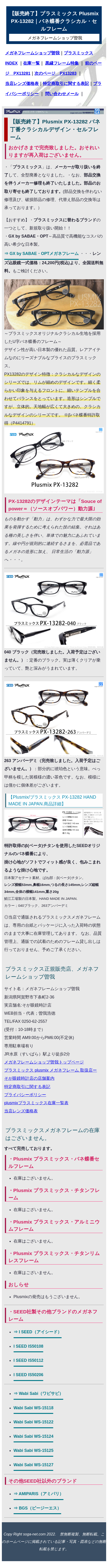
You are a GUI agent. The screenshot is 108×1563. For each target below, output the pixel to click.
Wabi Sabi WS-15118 (33, 1408)
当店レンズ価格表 (22, 83)
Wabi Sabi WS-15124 (33, 1436)
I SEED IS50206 (28, 1374)
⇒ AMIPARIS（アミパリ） (39, 1493)
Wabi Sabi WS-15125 (33, 1450)
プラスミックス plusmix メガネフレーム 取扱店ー (50, 1070)
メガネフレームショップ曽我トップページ (44, 1062)
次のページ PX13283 (55, 73)
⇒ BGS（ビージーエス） (37, 1508)
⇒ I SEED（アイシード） (38, 1332)
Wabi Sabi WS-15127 (33, 1465)
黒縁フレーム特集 (62, 63)
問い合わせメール (62, 93)
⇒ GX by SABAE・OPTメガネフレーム (41, 253)
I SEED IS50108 (28, 1346)
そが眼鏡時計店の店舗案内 (29, 1078)
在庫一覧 (31, 63)
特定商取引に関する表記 (66, 83)
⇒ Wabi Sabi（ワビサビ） (38, 1393)
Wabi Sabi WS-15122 (33, 1422)
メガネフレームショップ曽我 (32, 53)
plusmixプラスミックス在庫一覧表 (36, 1103)
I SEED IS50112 (28, 1360)
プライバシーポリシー (25, 1094)
